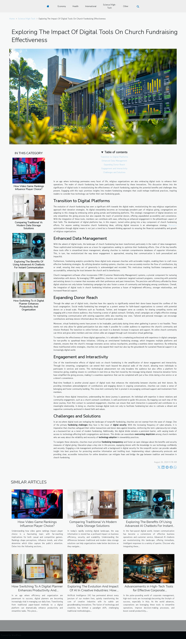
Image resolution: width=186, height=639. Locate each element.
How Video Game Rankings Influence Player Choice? (29, 188)
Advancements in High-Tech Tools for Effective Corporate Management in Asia (149, 590)
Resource (173, 225)
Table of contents (115, 152)
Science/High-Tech (109, 6)
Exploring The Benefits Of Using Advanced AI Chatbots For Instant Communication (29, 264)
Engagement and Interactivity (114, 168)
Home (12, 18)
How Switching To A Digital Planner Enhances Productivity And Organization (28, 305)
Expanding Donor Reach (114, 164)
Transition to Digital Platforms (114, 156)
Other (125, 6)
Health (75, 6)
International (90, 6)
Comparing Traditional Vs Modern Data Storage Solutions (28, 225)
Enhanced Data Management (114, 160)
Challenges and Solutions (114, 172)
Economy (62, 6)
